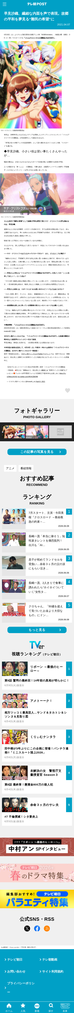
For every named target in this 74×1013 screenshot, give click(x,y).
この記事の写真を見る (37, 452)
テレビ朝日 (14, 959)
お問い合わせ (16, 971)
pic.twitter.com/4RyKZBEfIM (28, 377)
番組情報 (26, 468)
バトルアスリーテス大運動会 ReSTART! (39, 38)
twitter (27, 928)
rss (47, 928)
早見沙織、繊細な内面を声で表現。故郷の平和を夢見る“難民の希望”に (30, 947)
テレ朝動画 (49, 959)
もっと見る (37, 630)
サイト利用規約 (52, 971)
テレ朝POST (37, 4)
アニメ (10, 468)
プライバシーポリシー (21, 988)
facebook (37, 928)
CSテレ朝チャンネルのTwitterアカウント (36, 354)
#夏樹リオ (44, 370)
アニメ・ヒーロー (14, 947)
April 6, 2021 (40, 381)
